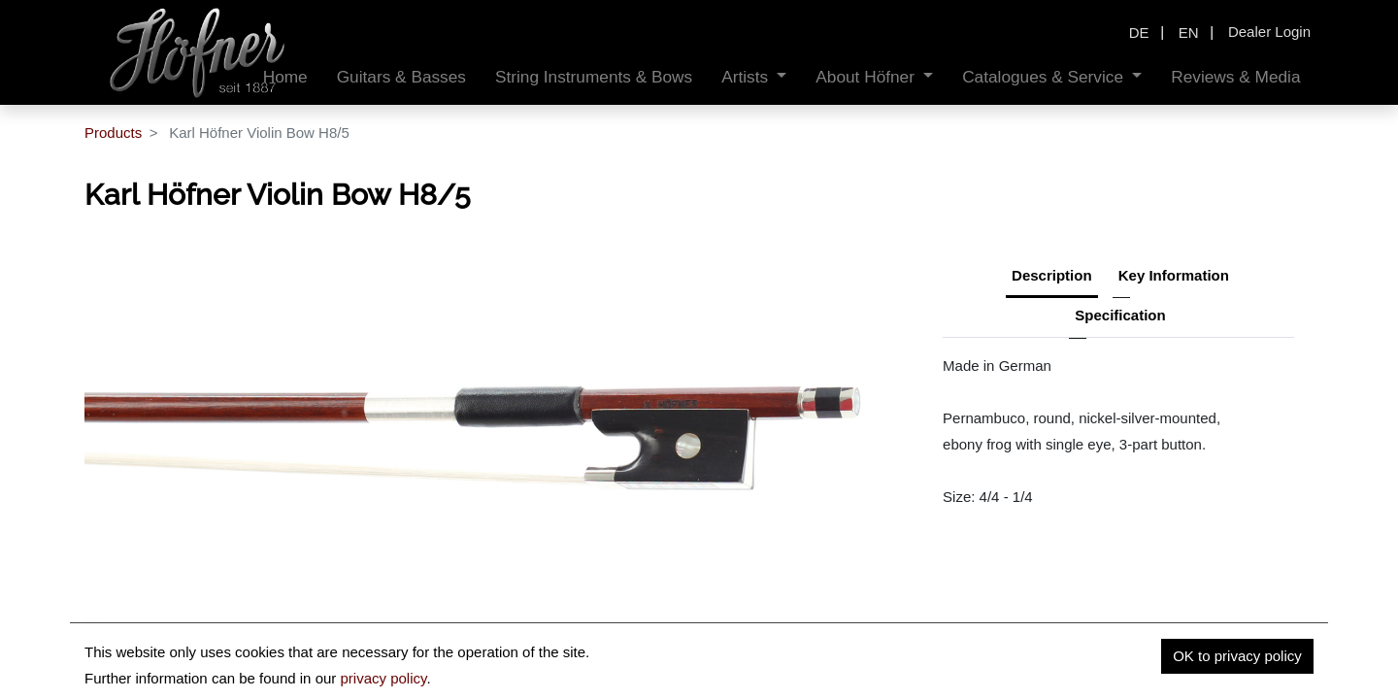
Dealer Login (1269, 31)
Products (113, 132)
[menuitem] (285, 77)
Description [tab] (1052, 275)
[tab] (1120, 317)
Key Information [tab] (1173, 275)
